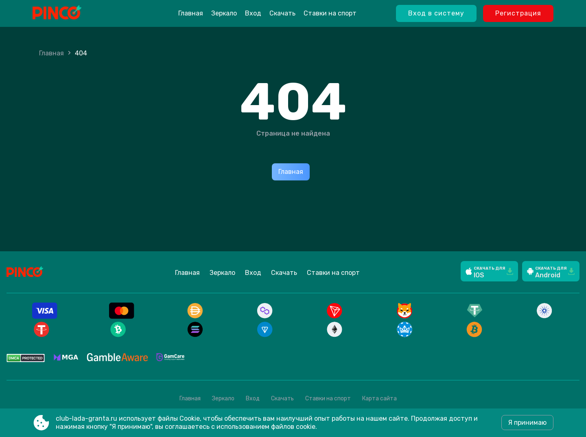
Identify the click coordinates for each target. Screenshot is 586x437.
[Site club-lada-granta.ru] (77, 13)
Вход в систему (436, 13)
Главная (190, 13)
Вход (253, 13)
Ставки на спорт (330, 13)
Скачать (282, 13)
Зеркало (224, 13)
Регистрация (518, 13)
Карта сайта (379, 398)
